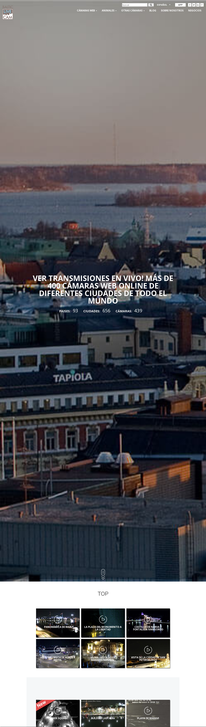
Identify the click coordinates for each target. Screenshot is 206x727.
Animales (109, 10)
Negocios (194, 10)
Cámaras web (87, 10)
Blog (152, 10)
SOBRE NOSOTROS (172, 10)
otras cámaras (133, 10)
